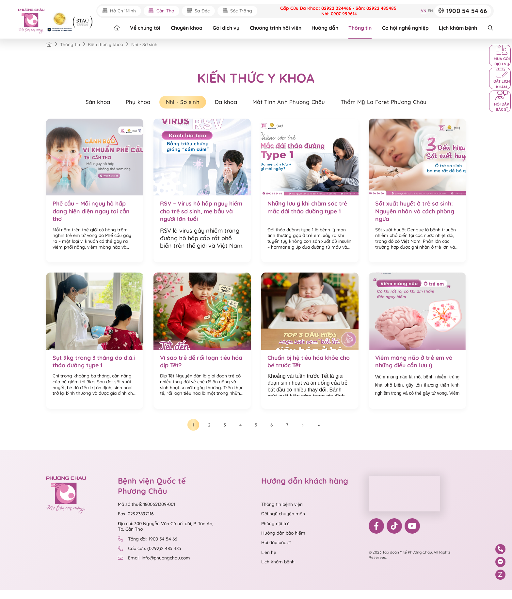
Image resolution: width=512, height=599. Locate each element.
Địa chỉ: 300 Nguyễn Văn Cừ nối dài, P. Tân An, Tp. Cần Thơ (165, 535)
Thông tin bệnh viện (282, 513)
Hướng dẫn (325, 28)
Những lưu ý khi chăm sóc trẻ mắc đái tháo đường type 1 (308, 210)
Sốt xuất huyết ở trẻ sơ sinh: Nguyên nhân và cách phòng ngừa (415, 214)
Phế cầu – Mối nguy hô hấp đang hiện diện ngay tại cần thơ (92, 214)
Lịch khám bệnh (459, 28)
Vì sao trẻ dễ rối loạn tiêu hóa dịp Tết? (196, 366)
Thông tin (361, 28)
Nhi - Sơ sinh (179, 103)
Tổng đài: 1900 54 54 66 (147, 548)
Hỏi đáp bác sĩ (276, 551)
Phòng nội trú (275, 532)
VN (422, 10)
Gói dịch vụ (227, 28)
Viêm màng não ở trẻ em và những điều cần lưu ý (415, 366)
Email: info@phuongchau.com (154, 567)
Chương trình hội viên (276, 28)
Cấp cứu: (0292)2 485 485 (150, 557)
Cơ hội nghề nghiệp (406, 28)
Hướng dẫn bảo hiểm (283, 541)
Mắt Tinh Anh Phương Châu (293, 103)
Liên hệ (268, 561)
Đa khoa (226, 103)
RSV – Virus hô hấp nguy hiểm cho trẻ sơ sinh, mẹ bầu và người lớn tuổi (200, 214)
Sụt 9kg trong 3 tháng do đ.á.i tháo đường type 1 (88, 366)
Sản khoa (86, 103)
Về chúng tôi (146, 28)
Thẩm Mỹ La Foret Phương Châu (394, 103)
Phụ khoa (131, 103)
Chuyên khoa (187, 28)
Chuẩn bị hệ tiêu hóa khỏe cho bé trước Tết (304, 366)
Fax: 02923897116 (135, 522)
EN (429, 10)
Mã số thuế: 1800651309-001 (146, 513)
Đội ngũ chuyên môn (283, 522)
